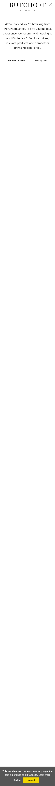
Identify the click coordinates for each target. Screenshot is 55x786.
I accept (31, 780)
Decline (17, 780)
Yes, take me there (16, 60)
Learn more (44, 775)
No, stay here (41, 60)
